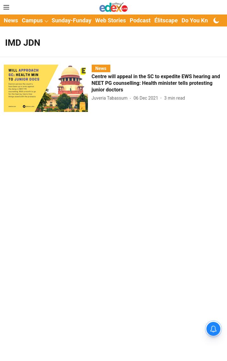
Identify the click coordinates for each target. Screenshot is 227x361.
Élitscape (166, 20)
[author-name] (111, 98)
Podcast (140, 20)
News (11, 20)
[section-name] (101, 68)
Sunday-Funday (71, 20)
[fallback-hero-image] (48, 88)
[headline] (157, 83)
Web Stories (110, 20)
